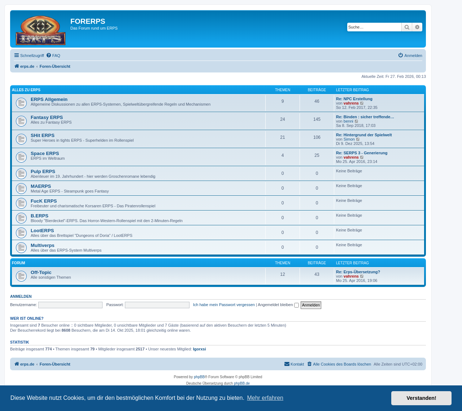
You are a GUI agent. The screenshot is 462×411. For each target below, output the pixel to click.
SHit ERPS (43, 135)
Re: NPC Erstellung (354, 99)
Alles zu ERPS (26, 90)
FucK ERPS (44, 201)
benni (348, 121)
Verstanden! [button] (421, 398)
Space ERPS (45, 153)
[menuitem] (53, 55)
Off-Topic (41, 272)
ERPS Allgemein (49, 99)
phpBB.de (242, 383)
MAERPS (41, 186)
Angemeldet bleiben (278, 304)
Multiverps (43, 245)
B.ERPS (39, 215)
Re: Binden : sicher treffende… (365, 117)
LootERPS (42, 230)
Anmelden (21, 296)
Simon (349, 139)
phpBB (199, 377)
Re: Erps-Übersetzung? (358, 272)
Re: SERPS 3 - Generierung (361, 153)
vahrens (351, 103)
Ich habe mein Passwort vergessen (224, 304)
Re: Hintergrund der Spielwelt (364, 135)
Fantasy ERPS (47, 117)
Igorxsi (199, 349)
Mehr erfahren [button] (265, 398)
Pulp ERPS (43, 171)
